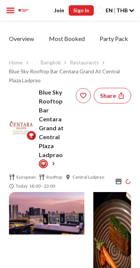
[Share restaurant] (112, 95)
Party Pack (114, 38)
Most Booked (67, 38)
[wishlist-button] (83, 95)
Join (59, 10)
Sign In (81, 10)
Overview (21, 38)
